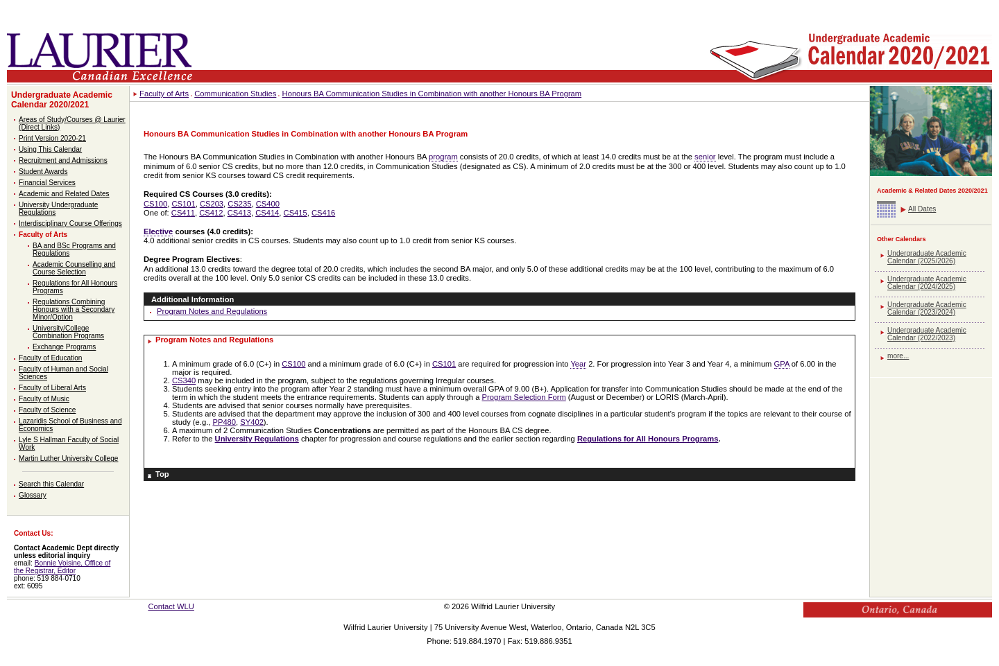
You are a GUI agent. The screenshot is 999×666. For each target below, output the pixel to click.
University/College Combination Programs (68, 332)
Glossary (32, 495)
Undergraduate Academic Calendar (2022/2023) (926, 334)
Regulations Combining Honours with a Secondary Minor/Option (73, 309)
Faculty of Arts (43, 234)
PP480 (224, 422)
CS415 (295, 213)
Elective (158, 231)
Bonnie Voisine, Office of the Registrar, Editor (62, 567)
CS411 (183, 213)
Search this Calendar (51, 484)
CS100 (155, 204)
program (443, 156)
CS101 (183, 204)
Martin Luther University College (68, 458)
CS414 (267, 213)
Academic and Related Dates (64, 194)
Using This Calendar (50, 149)
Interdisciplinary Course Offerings (70, 223)
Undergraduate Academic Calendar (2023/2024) (926, 308)
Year (578, 364)
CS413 (239, 213)
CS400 (268, 204)
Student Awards (43, 171)
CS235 (239, 204)
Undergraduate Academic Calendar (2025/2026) (926, 257)
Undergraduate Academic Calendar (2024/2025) (926, 282)
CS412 (211, 213)
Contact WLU (171, 606)
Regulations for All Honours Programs (647, 439)
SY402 (252, 422)
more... (898, 356)
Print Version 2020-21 (52, 138)
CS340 (184, 380)
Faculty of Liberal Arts (52, 388)
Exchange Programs (64, 347)
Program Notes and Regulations (212, 311)
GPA (781, 364)
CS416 (323, 213)
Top (162, 474)
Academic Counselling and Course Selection (74, 268)
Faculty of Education (50, 358)
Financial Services (47, 182)
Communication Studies (235, 93)
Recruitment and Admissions (63, 160)
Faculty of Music (44, 399)
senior (704, 156)
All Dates (922, 209)
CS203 (211, 204)
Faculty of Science (47, 410)
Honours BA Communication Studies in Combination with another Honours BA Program (432, 93)
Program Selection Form (524, 397)
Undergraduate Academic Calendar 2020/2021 (61, 99)
